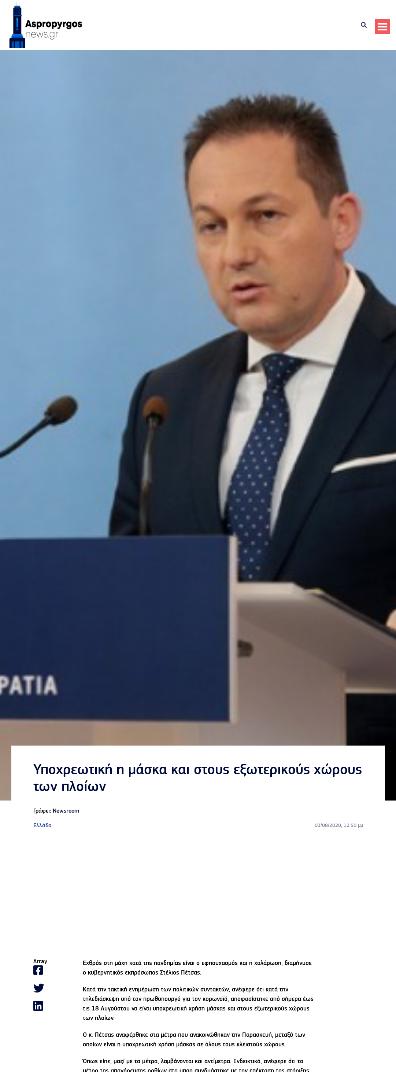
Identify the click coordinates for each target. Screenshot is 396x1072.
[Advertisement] (198, 894)
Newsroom (66, 811)
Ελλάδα (42, 826)
